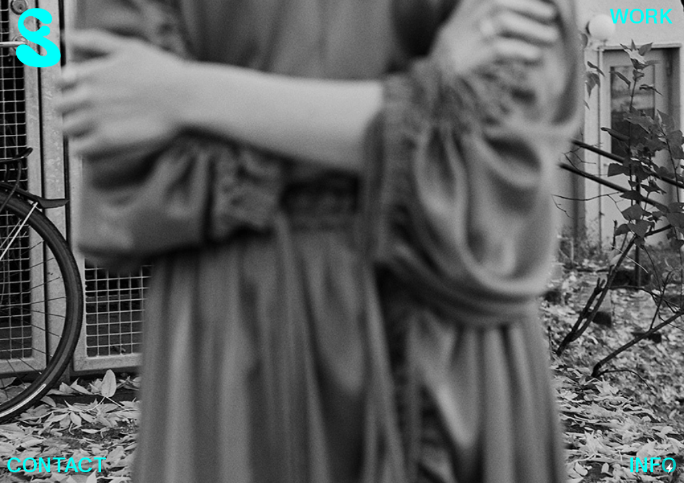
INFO (653, 465)
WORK (641, 17)
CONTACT (57, 465)
